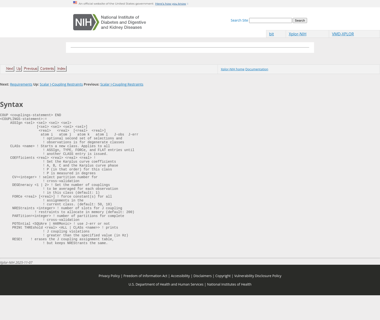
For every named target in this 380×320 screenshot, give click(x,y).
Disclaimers (202, 300)
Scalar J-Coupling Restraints (61, 84)
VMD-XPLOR (343, 34)
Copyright (222, 300)
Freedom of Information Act (145, 300)
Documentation (256, 69)
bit (271, 34)
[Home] (109, 22)
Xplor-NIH (298, 34)
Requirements (21, 84)
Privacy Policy (109, 300)
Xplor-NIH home (233, 69)
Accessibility (180, 300)
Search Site (239, 20)
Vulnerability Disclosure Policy (257, 300)
